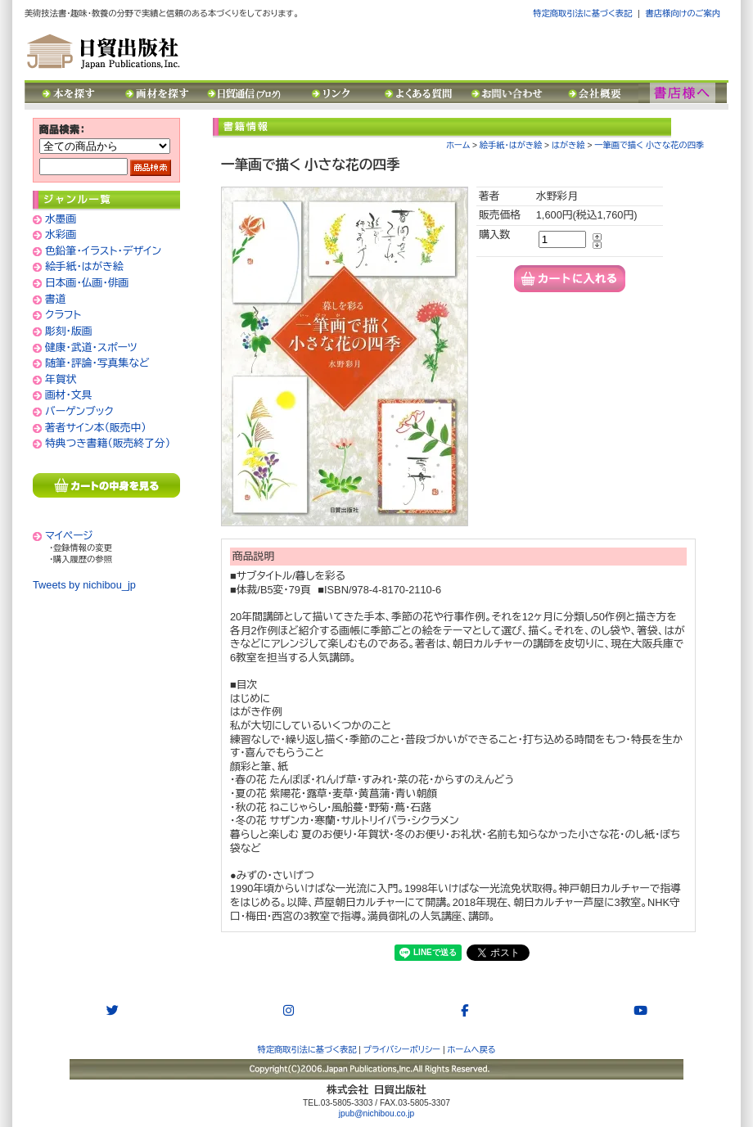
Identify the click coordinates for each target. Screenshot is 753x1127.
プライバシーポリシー (401, 1049)
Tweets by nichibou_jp (84, 585)
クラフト (63, 315)
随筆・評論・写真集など (97, 363)
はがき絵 (568, 145)
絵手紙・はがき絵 (84, 266)
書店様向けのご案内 (683, 13)
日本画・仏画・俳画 (87, 283)
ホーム (458, 145)
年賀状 (60, 379)
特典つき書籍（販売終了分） (107, 443)
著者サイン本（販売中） (96, 427)
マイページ (69, 536)
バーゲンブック (79, 411)
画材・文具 (68, 395)
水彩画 (60, 234)
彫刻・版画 (68, 331)
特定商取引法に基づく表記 (582, 13)
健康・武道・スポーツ (91, 347)
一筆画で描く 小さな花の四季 (649, 145)
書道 (55, 299)
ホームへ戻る (472, 1049)
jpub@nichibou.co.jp (376, 1113)
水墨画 (60, 219)
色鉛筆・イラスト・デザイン (103, 251)
